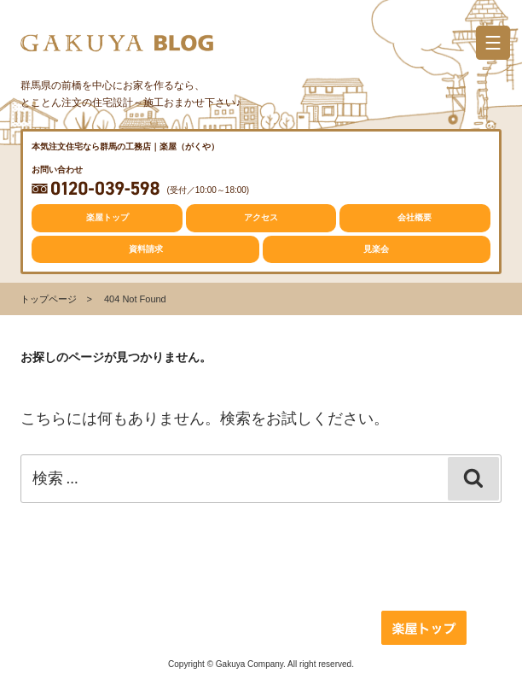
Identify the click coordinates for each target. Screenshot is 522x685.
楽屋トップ (107, 217)
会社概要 (414, 217)
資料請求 (146, 249)
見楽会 (376, 249)
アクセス (261, 217)
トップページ (48, 299)
